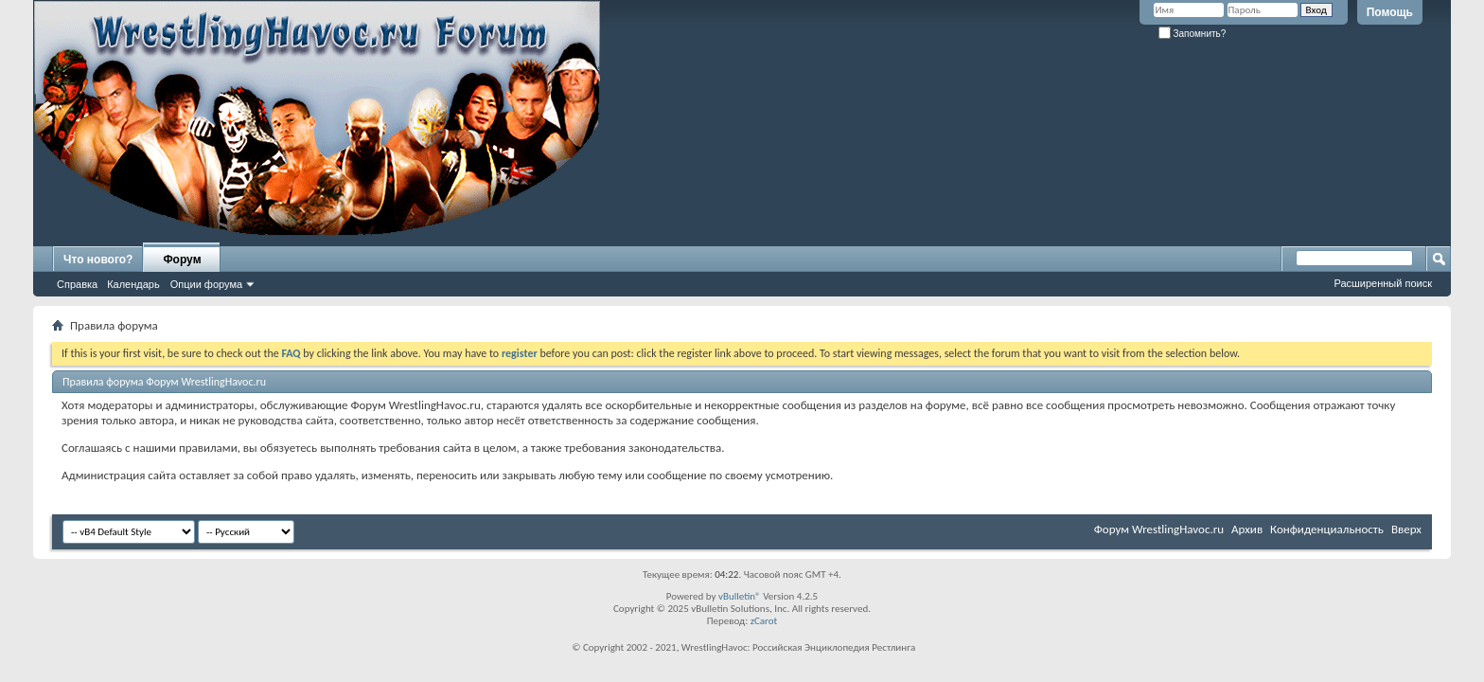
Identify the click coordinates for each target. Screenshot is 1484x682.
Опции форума (206, 284)
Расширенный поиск (1383, 283)
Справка (77, 284)
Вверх (1406, 529)
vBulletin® (739, 596)
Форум (182, 259)
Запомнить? (1192, 33)
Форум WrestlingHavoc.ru (1159, 529)
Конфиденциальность (1327, 529)
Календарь (133, 284)
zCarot (764, 621)
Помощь (1390, 12)
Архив (1247, 529)
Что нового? (97, 259)
